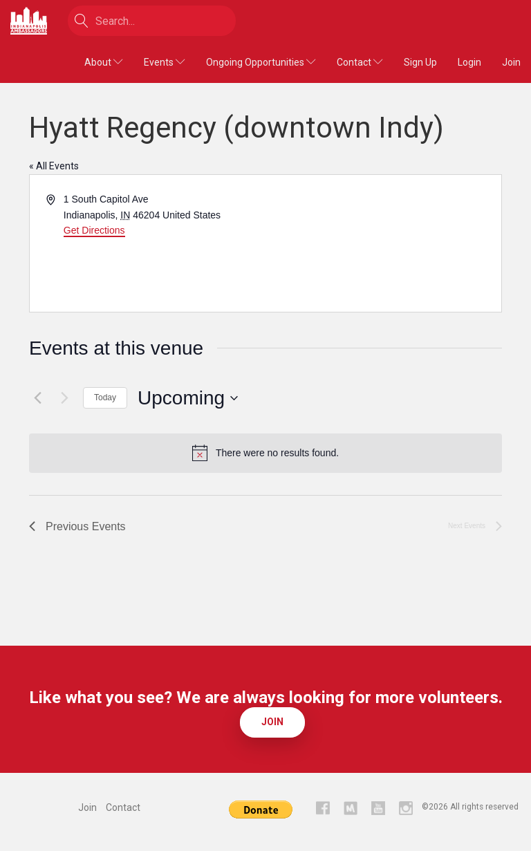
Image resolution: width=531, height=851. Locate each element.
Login (469, 62)
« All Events (54, 165)
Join (511, 62)
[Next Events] (64, 398)
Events (164, 62)
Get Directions (94, 230)
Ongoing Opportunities (261, 62)
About (103, 62)
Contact (360, 62)
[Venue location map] (382, 243)
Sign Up (420, 62)
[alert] (265, 452)
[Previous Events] (37, 398)
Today (105, 397)
